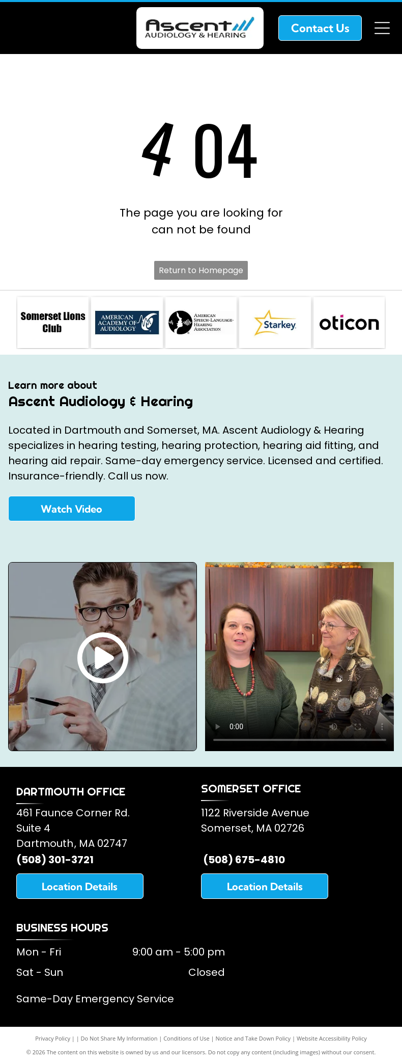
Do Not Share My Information (119, 1038)
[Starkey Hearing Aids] (274, 322)
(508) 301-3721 (55, 860)
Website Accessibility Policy (332, 1038)
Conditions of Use (186, 1038)
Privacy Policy (52, 1038)
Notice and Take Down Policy (253, 1038)
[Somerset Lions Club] (53, 322)
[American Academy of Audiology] (126, 322)
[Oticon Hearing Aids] (349, 322)
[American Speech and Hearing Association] (201, 322)
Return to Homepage (201, 270)
